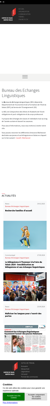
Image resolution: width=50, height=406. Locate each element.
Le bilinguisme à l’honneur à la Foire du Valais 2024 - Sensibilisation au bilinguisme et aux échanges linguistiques (25, 241)
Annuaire (24, 342)
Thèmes (21, 17)
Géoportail (25, 345)
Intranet (24, 350)
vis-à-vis (24, 376)
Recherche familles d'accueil (18, 187)
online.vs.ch (23, 19)
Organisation (23, 11)
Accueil (21, 9)
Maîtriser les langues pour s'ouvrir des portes (23, 291)
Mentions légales (27, 379)
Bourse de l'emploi (28, 362)
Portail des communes (29, 353)
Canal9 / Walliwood (23, 91)
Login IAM (25, 364)
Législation (25, 348)
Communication (24, 14)
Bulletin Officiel (27, 374)
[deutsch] (3, 2)
